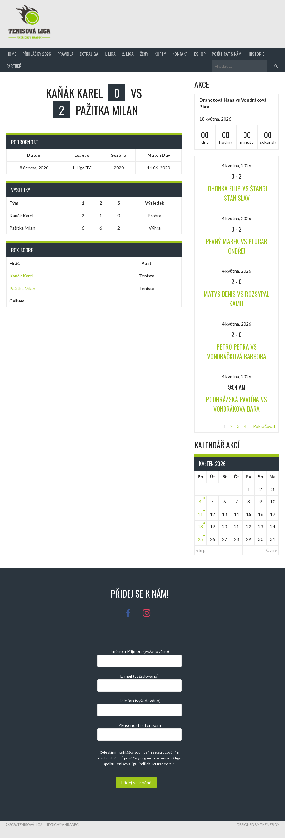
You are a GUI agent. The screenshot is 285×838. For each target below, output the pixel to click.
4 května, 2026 (236, 165)
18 (200, 526)
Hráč (15, 263)
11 (200, 514)
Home (11, 53)
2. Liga (128, 53)
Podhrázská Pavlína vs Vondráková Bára (236, 404)
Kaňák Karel (21, 275)
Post (147, 263)
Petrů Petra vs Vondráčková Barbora (236, 351)
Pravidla (65, 53)
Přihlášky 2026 (36, 53)
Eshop (200, 53)
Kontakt (180, 53)
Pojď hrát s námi (227, 53)
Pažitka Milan (22, 288)
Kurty (160, 53)
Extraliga (89, 53)
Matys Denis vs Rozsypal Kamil (236, 298)
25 (200, 539)
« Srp (201, 550)
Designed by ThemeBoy (258, 824)
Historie (256, 53)
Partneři (14, 65)
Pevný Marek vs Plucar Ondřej (236, 246)
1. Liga (110, 53)
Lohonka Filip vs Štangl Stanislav (236, 193)
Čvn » (271, 550)
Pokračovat (264, 426)
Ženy (144, 53)
